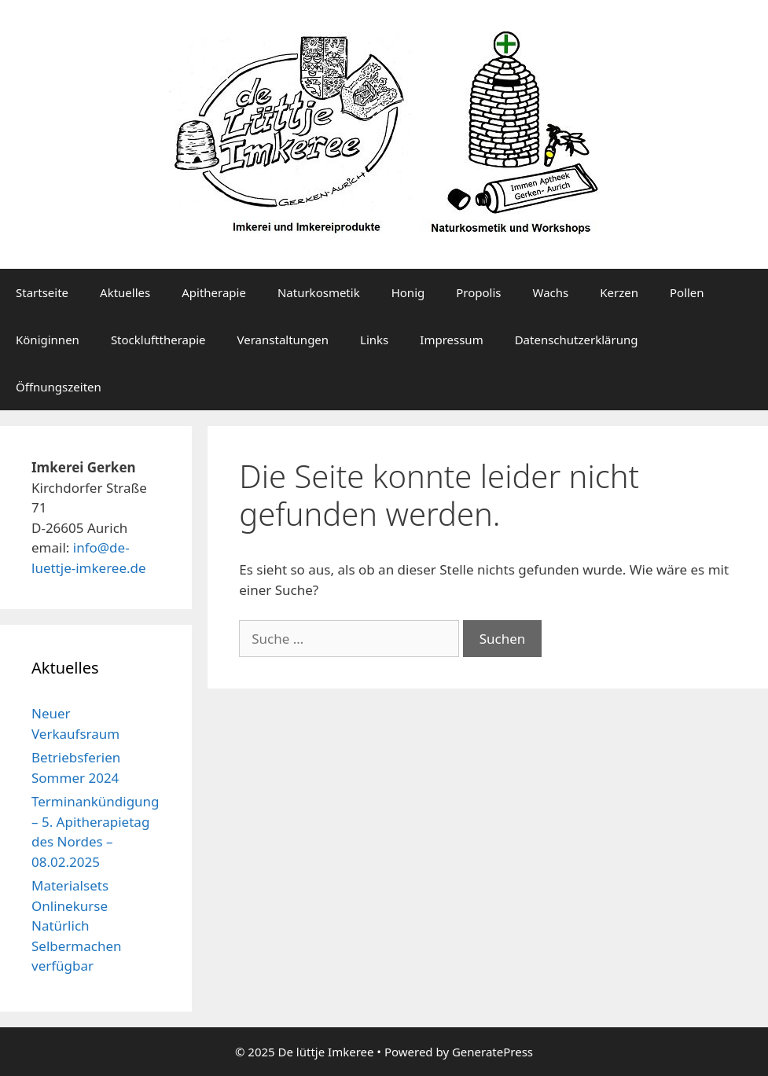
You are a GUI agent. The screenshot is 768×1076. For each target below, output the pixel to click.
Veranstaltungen (283, 339)
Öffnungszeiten (58, 387)
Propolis (478, 292)
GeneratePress (492, 1051)
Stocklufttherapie (158, 339)
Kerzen (619, 292)
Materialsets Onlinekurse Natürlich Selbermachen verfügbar (76, 925)
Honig (408, 292)
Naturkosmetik (318, 292)
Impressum (451, 339)
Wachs (551, 292)
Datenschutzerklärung (576, 339)
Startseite (42, 292)
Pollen (687, 292)
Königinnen (47, 339)
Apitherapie (214, 292)
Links (374, 339)
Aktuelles (125, 292)
